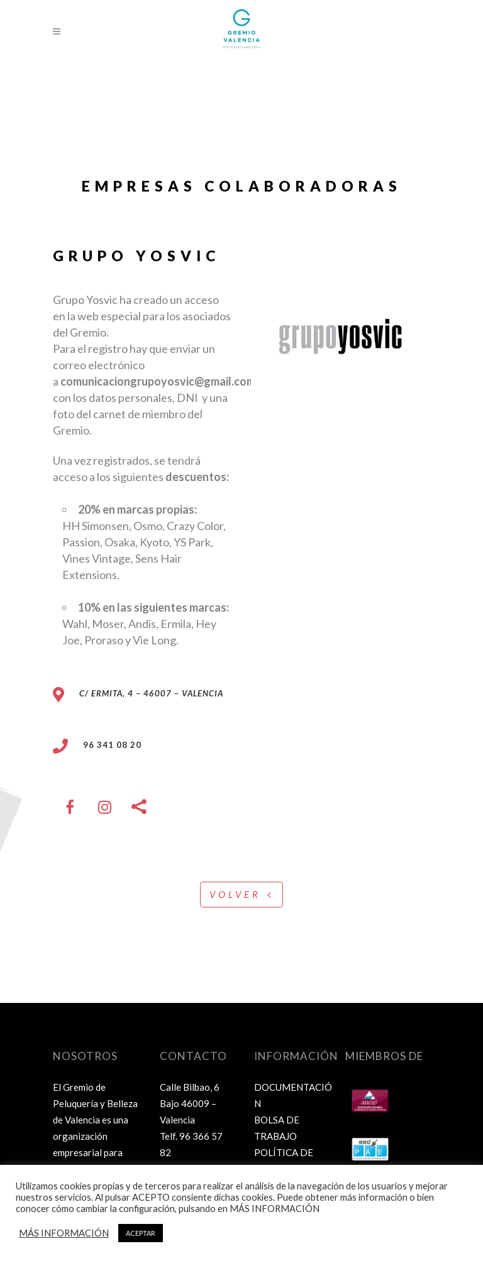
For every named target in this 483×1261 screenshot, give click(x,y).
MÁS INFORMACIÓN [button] (64, 1233)
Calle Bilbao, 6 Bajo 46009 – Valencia (189, 1103)
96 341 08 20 (105, 745)
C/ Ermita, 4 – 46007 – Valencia (151, 693)
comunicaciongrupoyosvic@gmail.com (157, 381)
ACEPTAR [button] (140, 1233)
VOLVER (241, 894)
